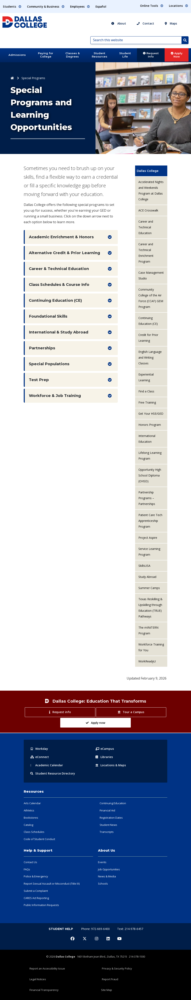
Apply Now (177, 55)
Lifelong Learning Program (150, 455)
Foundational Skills (48, 316)
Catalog (28, 825)
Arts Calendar (32, 803)
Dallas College (147, 171)
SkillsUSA (144, 566)
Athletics (29, 810)
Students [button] (12, 6)
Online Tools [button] (151, 6)
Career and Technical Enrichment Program (145, 252)
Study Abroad (147, 577)
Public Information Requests (41, 905)
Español (101, 6)
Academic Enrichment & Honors (61, 237)
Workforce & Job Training (55, 395)
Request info (60, 712)
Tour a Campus (131, 712)
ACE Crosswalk (148, 210)
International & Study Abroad (58, 332)
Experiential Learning (146, 377)
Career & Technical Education (59, 268)
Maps (171, 23)
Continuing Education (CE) (55, 300)
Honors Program (149, 425)
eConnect (39, 757)
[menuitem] (151, 170)
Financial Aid (107, 810)
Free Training (147, 402)
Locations (111, 765)
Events (102, 862)
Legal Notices (37, 979)
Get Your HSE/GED (150, 413)
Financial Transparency (44, 990)
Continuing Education (113, 803)
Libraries (104, 757)
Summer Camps (149, 588)
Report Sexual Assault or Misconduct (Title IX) (52, 883)
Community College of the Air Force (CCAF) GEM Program (150, 298)
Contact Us (30, 862)
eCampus (105, 749)
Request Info (151, 55)
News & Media (107, 876)
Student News (108, 825)
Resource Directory (52, 773)
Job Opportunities (109, 869)
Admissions (17, 54)
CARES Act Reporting (36, 898)
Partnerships (42, 348)
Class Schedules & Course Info (59, 284)
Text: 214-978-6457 (130, 929)
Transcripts (107, 832)
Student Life (125, 55)
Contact (145, 23)
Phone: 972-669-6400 (96, 929)
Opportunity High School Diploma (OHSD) (149, 475)
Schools (103, 883)
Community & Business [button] (46, 6)
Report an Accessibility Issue (47, 968)
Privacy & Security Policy (117, 968)
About (118, 23)
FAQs (27, 869)
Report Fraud (110, 979)
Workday (39, 749)
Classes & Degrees (72, 55)
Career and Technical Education (145, 227)
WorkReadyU (147, 661)
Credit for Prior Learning (148, 338)
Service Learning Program (149, 551)
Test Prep (39, 379)
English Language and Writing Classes (150, 357)
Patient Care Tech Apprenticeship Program (150, 520)
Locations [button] (178, 6)
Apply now (95, 723)
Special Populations (49, 364)
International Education (146, 439)
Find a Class (146, 391)
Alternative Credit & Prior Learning (64, 252)
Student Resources (99, 55)
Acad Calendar (46, 765)
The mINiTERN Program (148, 630)
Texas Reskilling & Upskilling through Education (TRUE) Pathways (150, 607)
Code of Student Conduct (39, 839)
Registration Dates (111, 817)
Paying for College (45, 55)
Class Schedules (34, 832)
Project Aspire (147, 538)
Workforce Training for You (151, 647)
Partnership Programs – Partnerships (146, 498)
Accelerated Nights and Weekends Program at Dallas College (151, 190)
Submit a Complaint (36, 891)
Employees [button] (80, 6)
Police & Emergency (36, 876)
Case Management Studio (151, 275)
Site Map (106, 990)
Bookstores (31, 817)
